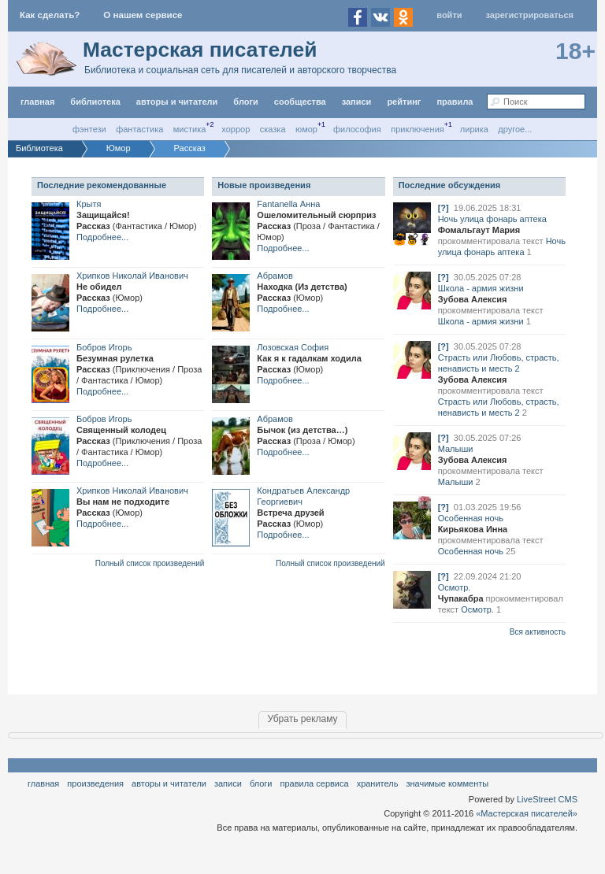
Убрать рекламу (302, 718)
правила (454, 101)
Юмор (306, 129)
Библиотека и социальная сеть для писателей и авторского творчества (240, 70)
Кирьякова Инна (473, 529)
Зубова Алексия (472, 299)
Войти (449, 15)
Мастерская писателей (200, 49)
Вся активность (538, 632)
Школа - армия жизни (481, 288)
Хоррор (235, 129)
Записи (357, 101)
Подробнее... (102, 237)
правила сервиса (314, 783)
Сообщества (300, 101)
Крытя (88, 204)
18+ (575, 51)
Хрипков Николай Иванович (132, 275)
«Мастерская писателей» (526, 813)
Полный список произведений (150, 563)
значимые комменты (447, 783)
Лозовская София (292, 347)
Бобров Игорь (104, 347)
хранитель (378, 783)
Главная (43, 783)
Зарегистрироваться (529, 15)
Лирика (474, 129)
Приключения (417, 129)
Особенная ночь (470, 518)
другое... (515, 129)
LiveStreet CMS (547, 799)
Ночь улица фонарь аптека (492, 219)
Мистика (189, 129)
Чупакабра (461, 598)
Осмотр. (454, 587)
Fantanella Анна (288, 204)
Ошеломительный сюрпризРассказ (318, 226)
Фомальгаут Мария (479, 230)
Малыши (455, 449)
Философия (357, 129)
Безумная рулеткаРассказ (139, 369)
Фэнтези (89, 129)
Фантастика (139, 129)
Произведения (95, 783)
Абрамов (274, 275)
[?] (443, 208)
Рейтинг (404, 101)
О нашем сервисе (142, 15)
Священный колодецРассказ (139, 441)
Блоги (245, 101)
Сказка (273, 129)
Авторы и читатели (169, 783)
